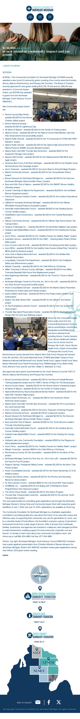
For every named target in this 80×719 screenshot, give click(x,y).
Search (5, 5)
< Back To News (11, 66)
